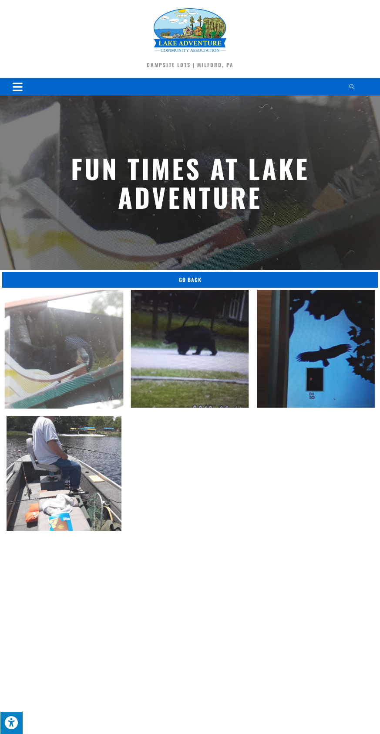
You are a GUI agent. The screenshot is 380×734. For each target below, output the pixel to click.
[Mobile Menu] (18, 86)
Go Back (190, 279)
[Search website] (352, 87)
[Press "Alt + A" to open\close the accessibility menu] (11, 722)
